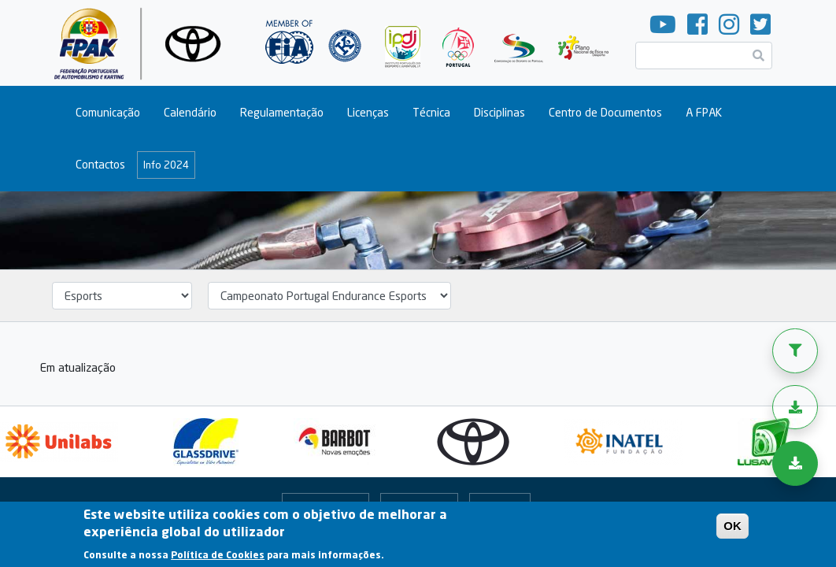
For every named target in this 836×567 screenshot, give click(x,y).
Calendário (190, 112)
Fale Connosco (325, 505)
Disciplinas (499, 112)
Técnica (431, 112)
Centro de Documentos (605, 112)
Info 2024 (166, 164)
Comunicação (108, 112)
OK (732, 531)
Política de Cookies (217, 560)
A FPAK (704, 112)
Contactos (100, 164)
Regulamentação (282, 112)
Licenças (368, 112)
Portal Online (419, 505)
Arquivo (496, 505)
